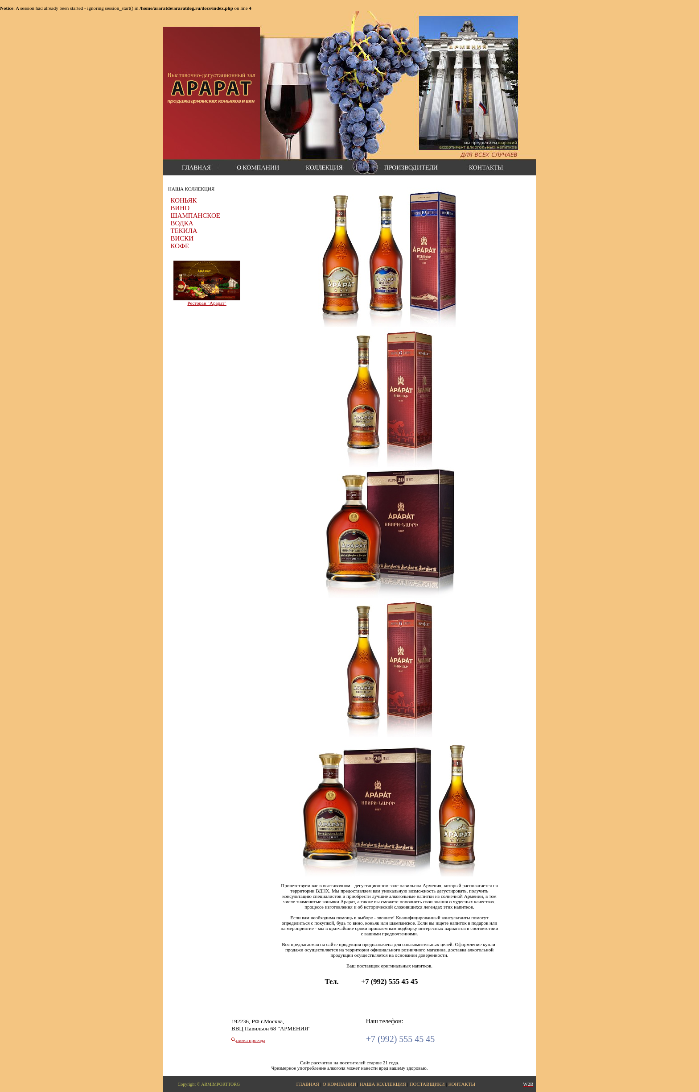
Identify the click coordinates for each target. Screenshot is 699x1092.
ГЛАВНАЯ (307, 1084)
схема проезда (250, 1040)
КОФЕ (180, 245)
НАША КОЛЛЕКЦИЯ (383, 1084)
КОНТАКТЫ (461, 1084)
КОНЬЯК (184, 200)
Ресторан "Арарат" (206, 303)
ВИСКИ (182, 238)
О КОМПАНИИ (339, 1084)
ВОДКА (182, 223)
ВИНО (180, 208)
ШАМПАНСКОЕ (195, 215)
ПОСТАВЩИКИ (427, 1084)
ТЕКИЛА (184, 230)
